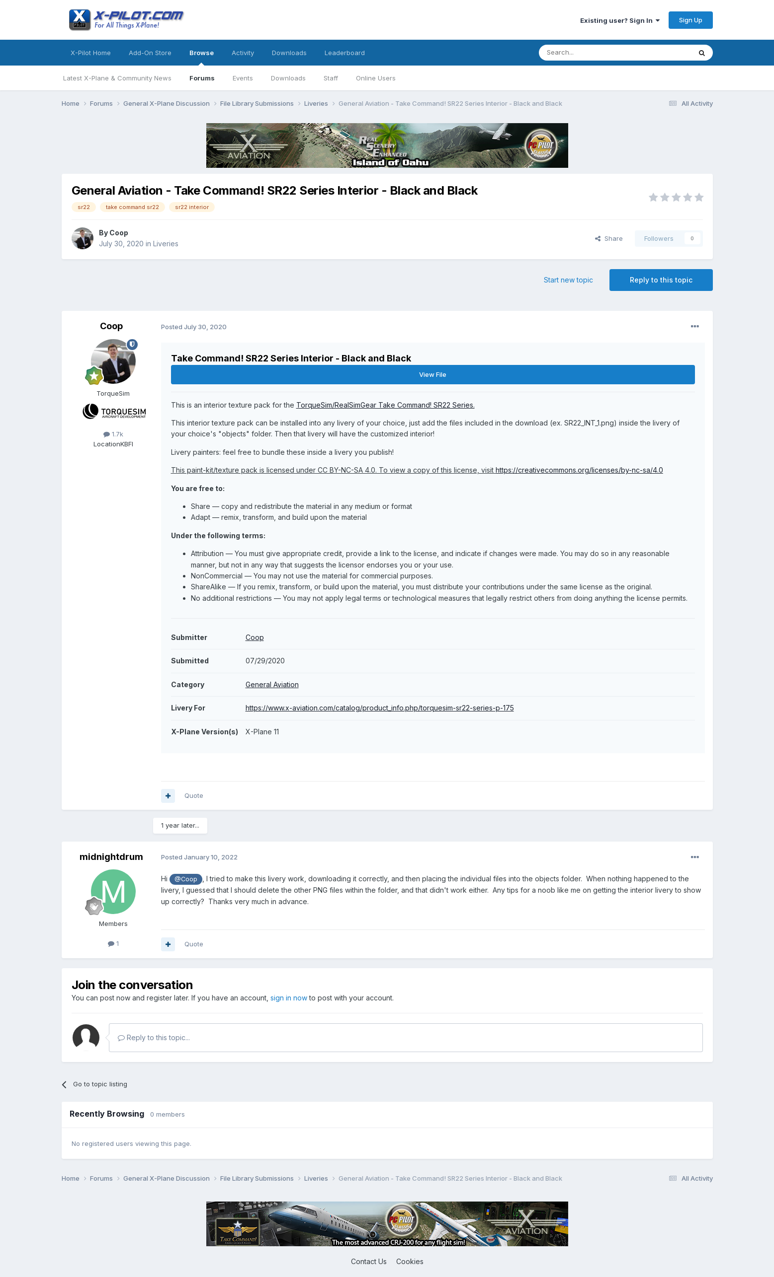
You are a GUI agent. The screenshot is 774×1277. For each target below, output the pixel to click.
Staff (331, 78)
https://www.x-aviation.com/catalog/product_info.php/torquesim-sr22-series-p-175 (380, 708)
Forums (202, 78)
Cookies (410, 1261)
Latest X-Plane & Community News (117, 78)
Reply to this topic (661, 280)
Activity (243, 53)
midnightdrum (111, 856)
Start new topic (568, 280)
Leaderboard (345, 53)
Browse (201, 57)
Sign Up (690, 20)
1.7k (113, 434)
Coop (118, 232)
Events (243, 78)
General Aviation (272, 684)
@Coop (185, 879)
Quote (193, 795)
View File (432, 374)
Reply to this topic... (154, 1037)
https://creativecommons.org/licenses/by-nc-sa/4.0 (579, 470)
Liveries (165, 243)
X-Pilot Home (91, 53)
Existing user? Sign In (620, 20)
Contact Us (369, 1261)
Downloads (288, 78)
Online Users (376, 78)
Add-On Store (150, 53)
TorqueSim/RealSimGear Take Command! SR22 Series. (385, 405)
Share (609, 238)
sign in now (288, 997)
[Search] (589, 53)
